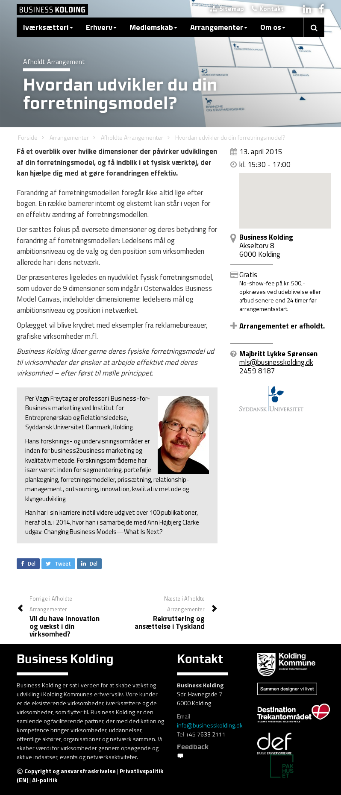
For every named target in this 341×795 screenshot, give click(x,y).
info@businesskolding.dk (210, 725)
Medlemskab (153, 27)
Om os (272, 27)
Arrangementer (218, 27)
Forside (28, 137)
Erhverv (101, 27)
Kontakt (268, 9)
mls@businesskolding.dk (276, 362)
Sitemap (227, 9)
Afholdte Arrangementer (132, 137)
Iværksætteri (48, 27)
